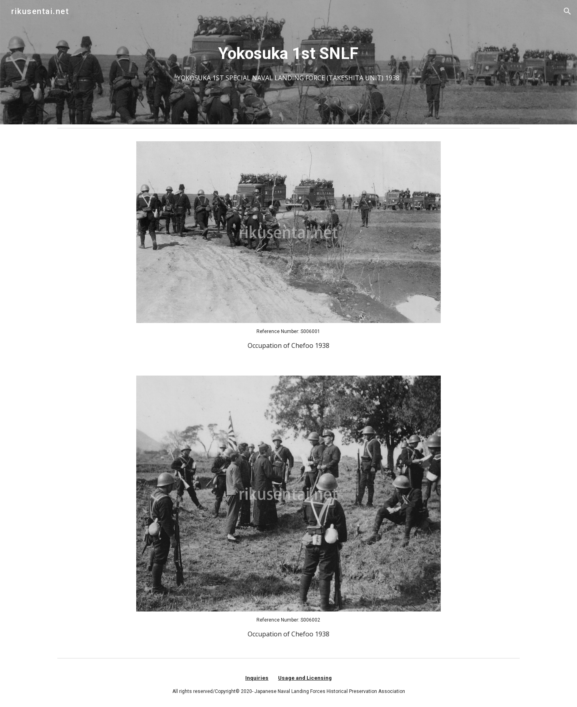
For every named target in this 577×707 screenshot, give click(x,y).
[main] (288, 62)
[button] (567, 11)
